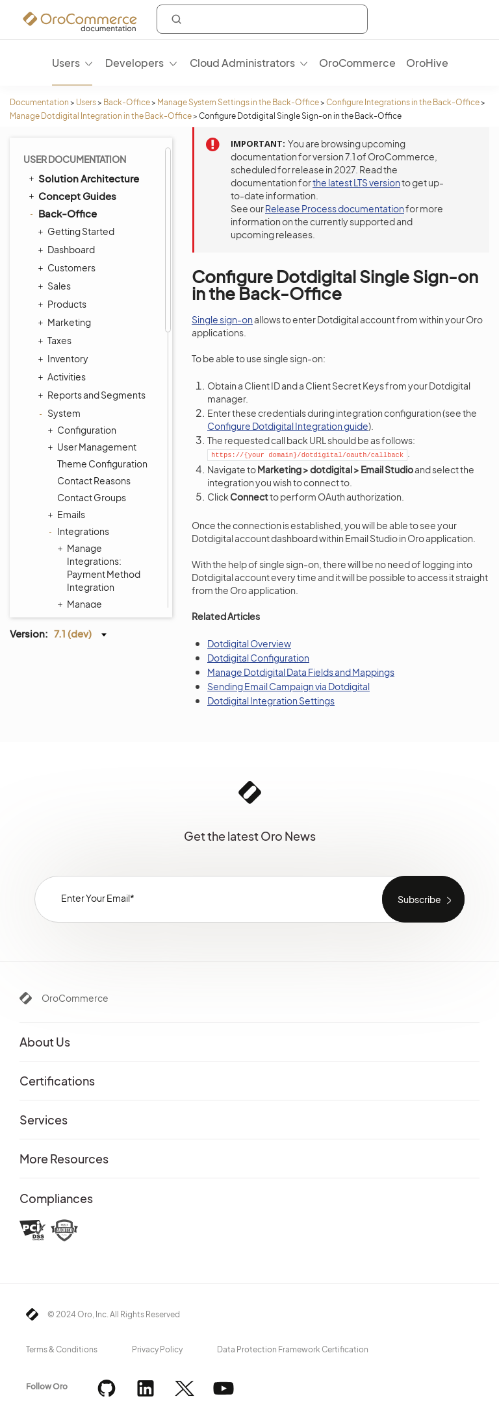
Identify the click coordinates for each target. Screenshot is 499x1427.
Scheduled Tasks (93, 315)
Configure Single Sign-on (112, 160)
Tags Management (93, 348)
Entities (70, 331)
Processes (80, 467)
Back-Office (126, 102)
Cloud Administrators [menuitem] (242, 62)
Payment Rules (88, 433)
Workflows (77, 449)
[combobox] (262, 19)
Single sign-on (222, 319)
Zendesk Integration (110, 213)
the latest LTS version (356, 182)
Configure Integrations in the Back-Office (403, 102)
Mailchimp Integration (90, 190)
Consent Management (105, 500)
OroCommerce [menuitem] (357, 62)
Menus (71, 365)
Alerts (69, 551)
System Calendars (96, 399)
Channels (77, 264)
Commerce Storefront (85, 570)
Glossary (59, 606)
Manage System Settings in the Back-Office (238, 102)
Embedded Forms (106, 247)
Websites (74, 517)
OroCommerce (75, 998)
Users (86, 102)
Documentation (39, 102)
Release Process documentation (334, 208)
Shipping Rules (85, 416)
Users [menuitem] (66, 62)
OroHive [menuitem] (427, 62)
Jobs (67, 281)
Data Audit (79, 298)
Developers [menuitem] (134, 62)
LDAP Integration (102, 230)
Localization (79, 534)
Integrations (61, 588)
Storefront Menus (92, 382)
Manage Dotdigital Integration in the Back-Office (101, 116)
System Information (99, 484)
